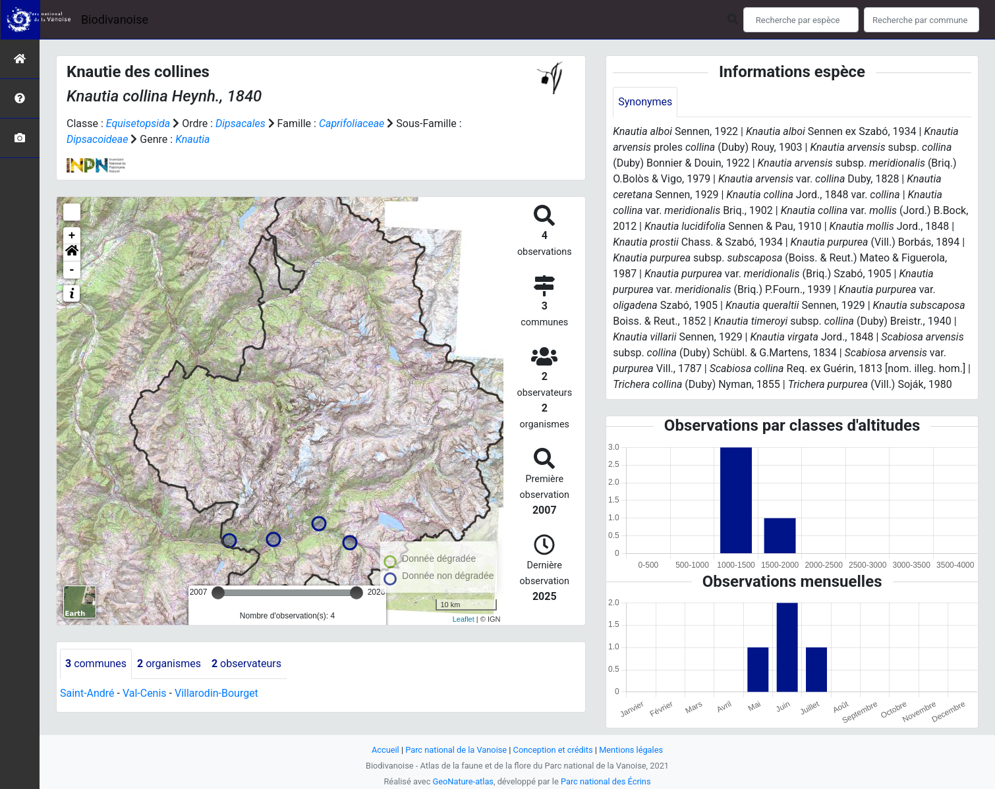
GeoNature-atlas (463, 781)
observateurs (246, 663)
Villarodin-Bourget (216, 693)
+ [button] (72, 236)
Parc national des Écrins (606, 781)
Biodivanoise (114, 19)
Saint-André (87, 693)
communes (96, 663)
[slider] (218, 592)
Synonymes (645, 101)
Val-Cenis (145, 693)
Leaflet (463, 619)
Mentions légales (631, 750)
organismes (169, 663)
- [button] (72, 270)
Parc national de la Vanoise (456, 750)
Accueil (385, 750)
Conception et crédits (553, 750)
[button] (71, 252)
